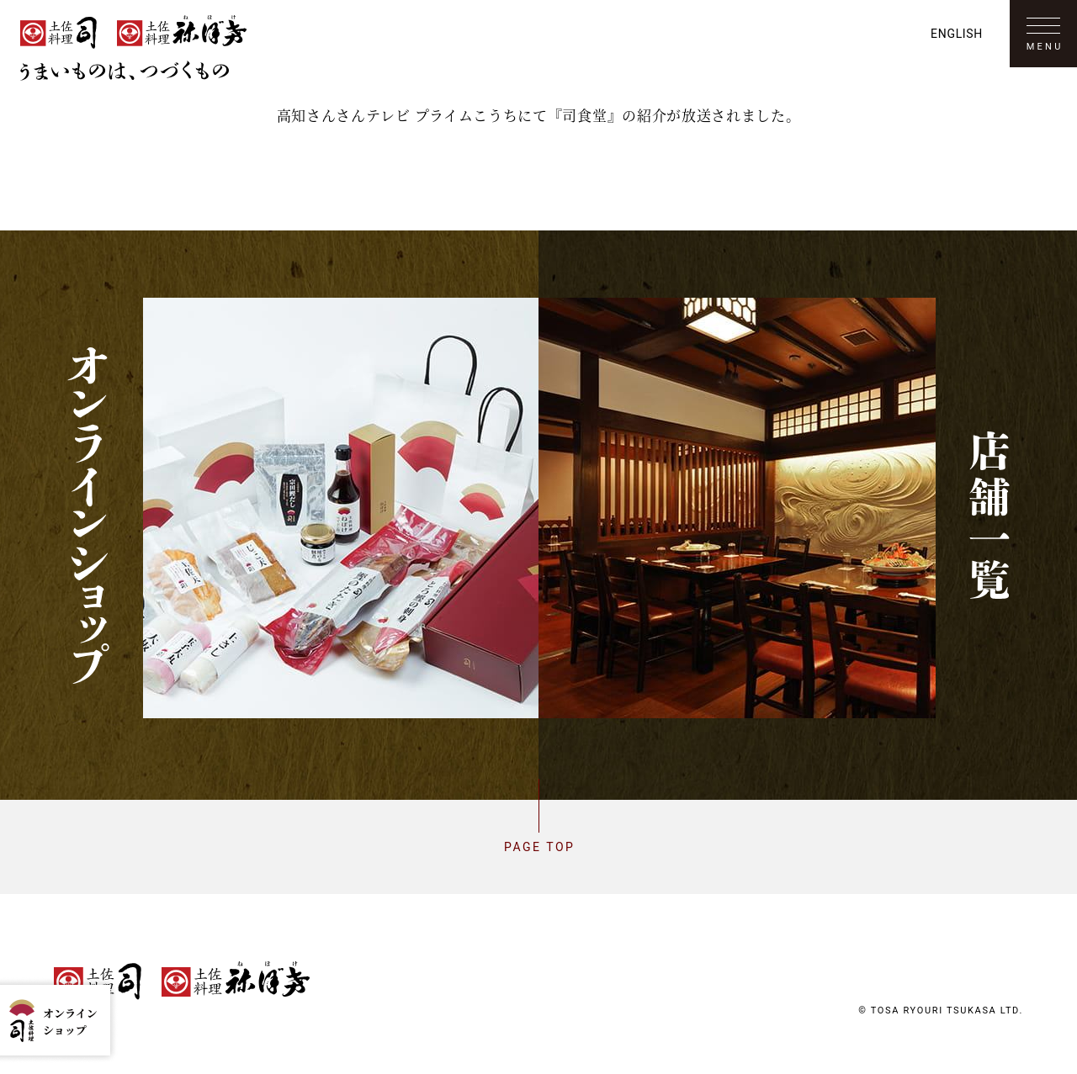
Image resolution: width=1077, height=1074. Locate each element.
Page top (538, 847)
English (957, 33)
